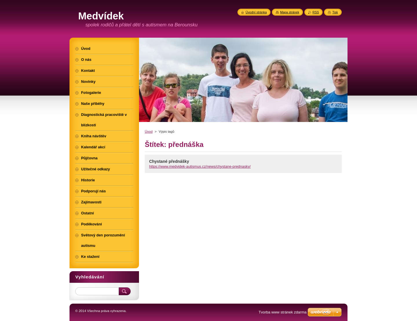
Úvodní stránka (256, 12)
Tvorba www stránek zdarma (282, 312)
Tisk (335, 12)
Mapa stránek (289, 12)
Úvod (149, 131)
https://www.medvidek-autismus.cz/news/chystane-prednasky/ (200, 166)
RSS (315, 12)
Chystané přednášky (169, 161)
